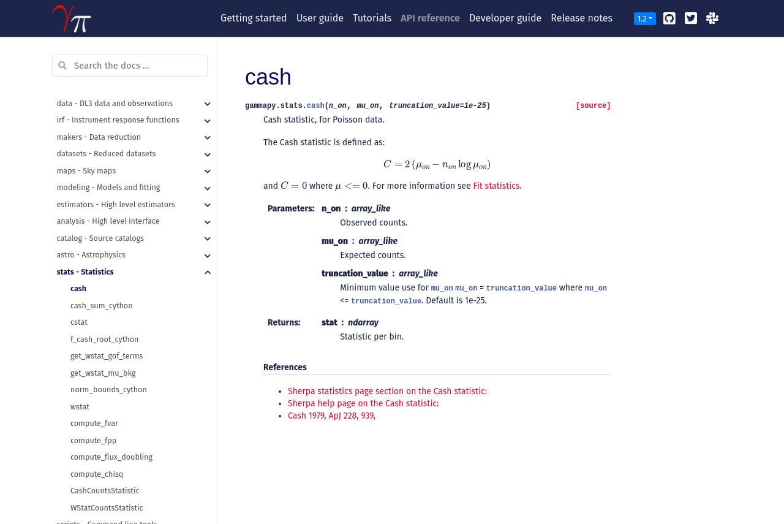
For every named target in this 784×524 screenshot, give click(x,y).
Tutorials (372, 18)
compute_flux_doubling (111, 387)
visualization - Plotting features (112, 471)
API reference (430, 18)
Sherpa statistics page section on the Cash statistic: (387, 391)
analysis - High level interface (108, 151)
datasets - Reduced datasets (106, 83)
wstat (79, 336)
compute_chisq (96, 404)
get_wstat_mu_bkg (102, 303)
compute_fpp (93, 370)
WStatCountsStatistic (106, 437)
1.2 (642, 18)
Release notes (581, 18)
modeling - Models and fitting (108, 117)
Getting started (254, 18)
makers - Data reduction (99, 67)
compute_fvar (94, 353)
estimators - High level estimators (116, 134)
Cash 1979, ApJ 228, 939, (331, 416)
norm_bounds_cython (108, 319)
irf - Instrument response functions (118, 50)
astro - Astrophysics (91, 184)
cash (78, 218)
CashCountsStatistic (104, 420)
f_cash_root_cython (104, 269)
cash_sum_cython (101, 235)
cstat (79, 252)
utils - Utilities (82, 488)
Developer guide (505, 18)
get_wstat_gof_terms (106, 285)
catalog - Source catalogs (100, 168)
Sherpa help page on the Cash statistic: (363, 403)
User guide (320, 18)
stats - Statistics (85, 202)
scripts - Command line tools (107, 454)
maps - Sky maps (86, 100)
